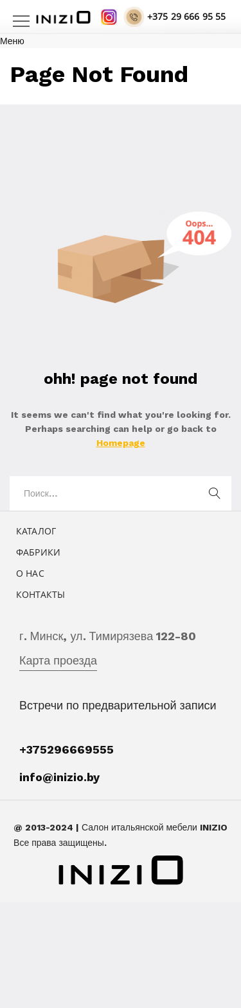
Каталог (36, 531)
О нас (30, 573)
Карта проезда (58, 660)
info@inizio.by (59, 777)
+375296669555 (66, 749)
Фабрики (38, 552)
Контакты (40, 594)
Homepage (120, 443)
